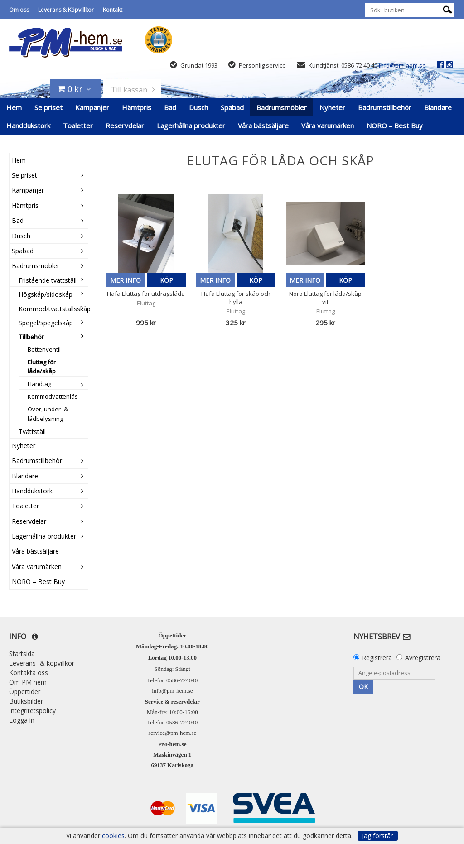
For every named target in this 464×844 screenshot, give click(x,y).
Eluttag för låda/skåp (42, 367)
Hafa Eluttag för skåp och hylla (236, 297)
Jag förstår (377, 835)
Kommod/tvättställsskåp (53, 308)
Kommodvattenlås (53, 396)
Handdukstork (28, 125)
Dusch (198, 107)
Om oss (19, 10)
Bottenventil (44, 349)
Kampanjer (92, 107)
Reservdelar (125, 125)
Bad (170, 107)
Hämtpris (136, 107)
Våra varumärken (327, 125)
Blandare (438, 107)
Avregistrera (422, 657)
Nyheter (332, 107)
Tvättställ (32, 431)
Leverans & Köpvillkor (66, 10)
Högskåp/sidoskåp (45, 294)
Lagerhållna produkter (191, 125)
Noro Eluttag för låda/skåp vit (325, 297)
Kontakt (112, 10)
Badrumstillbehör (384, 107)
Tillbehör (31, 337)
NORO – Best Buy (395, 125)
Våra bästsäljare (263, 125)
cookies (113, 836)
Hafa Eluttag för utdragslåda (146, 293)
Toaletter (78, 125)
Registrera (377, 657)
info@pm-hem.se (402, 65)
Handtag (39, 384)
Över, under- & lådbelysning (48, 414)
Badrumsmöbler (281, 107)
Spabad (232, 107)
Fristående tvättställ (48, 280)
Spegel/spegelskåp (46, 322)
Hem (14, 107)
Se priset (48, 107)
